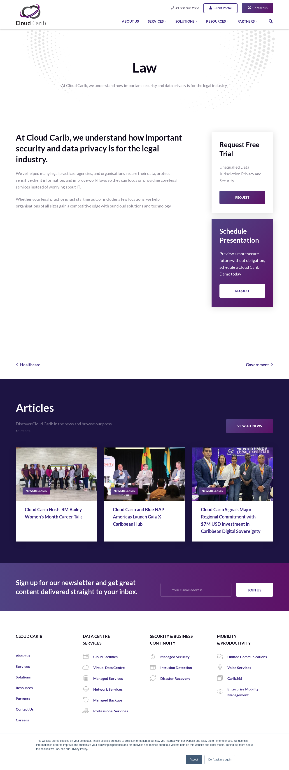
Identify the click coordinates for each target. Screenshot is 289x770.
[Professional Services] (88, 711)
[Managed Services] (88, 678)
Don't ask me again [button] (219, 759)
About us (23, 655)
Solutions (23, 677)
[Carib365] (222, 678)
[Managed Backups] (88, 700)
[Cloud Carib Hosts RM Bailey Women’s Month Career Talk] (56, 474)
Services (23, 666)
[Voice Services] (222, 667)
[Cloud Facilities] (88, 657)
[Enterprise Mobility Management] (222, 692)
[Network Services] (88, 689)
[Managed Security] (155, 657)
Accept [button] (194, 759)
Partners (23, 698)
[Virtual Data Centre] (88, 667)
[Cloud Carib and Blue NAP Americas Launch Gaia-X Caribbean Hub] (144, 474)
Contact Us (25, 709)
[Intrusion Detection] (155, 667)
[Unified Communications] (222, 657)
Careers (22, 720)
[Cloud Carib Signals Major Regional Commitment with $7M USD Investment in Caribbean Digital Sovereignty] (232, 474)
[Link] (31, 15)
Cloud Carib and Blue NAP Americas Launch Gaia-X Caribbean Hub (138, 517)
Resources (24, 687)
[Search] (270, 21)
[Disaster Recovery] (155, 678)
